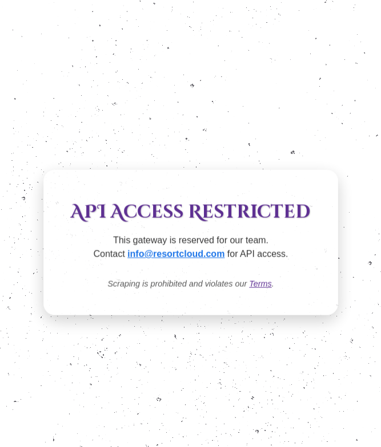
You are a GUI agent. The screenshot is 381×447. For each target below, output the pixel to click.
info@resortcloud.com (175, 254)
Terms (260, 283)
